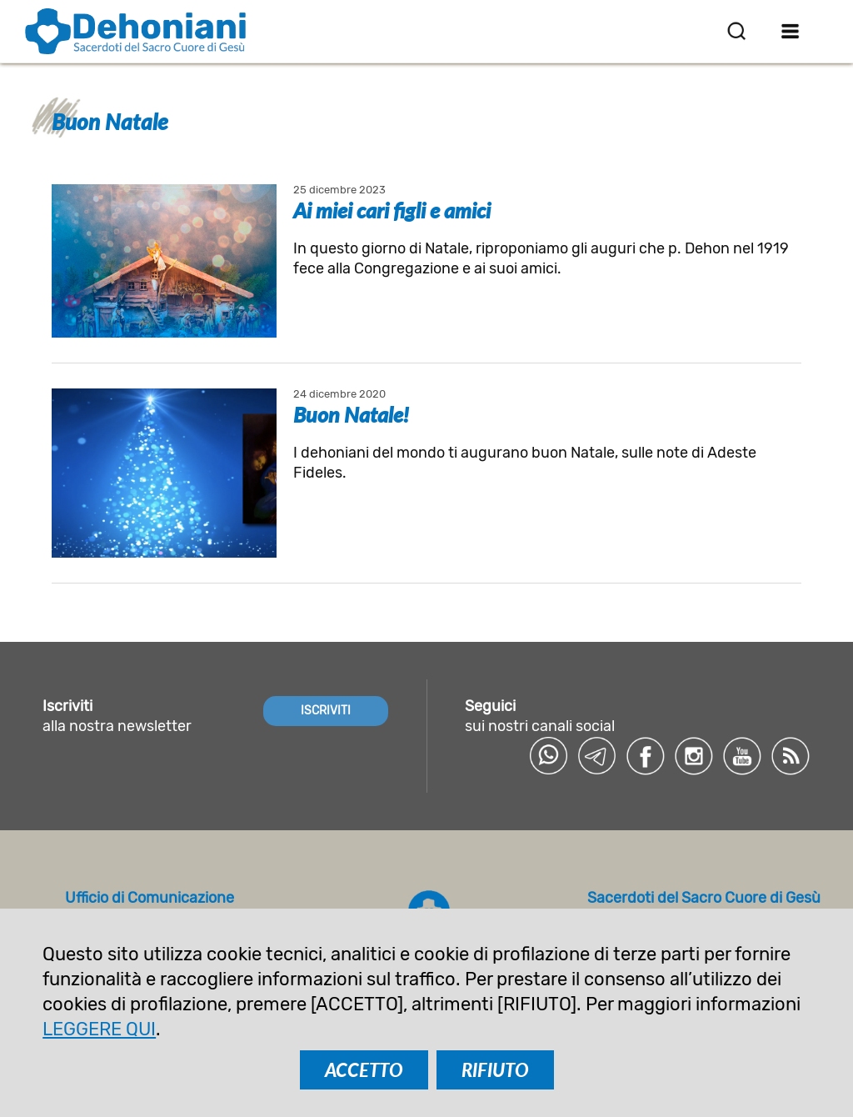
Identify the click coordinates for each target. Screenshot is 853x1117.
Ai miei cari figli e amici (392, 210)
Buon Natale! (351, 414)
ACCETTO (364, 1070)
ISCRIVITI (326, 711)
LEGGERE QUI (99, 1029)
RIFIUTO (495, 1070)
